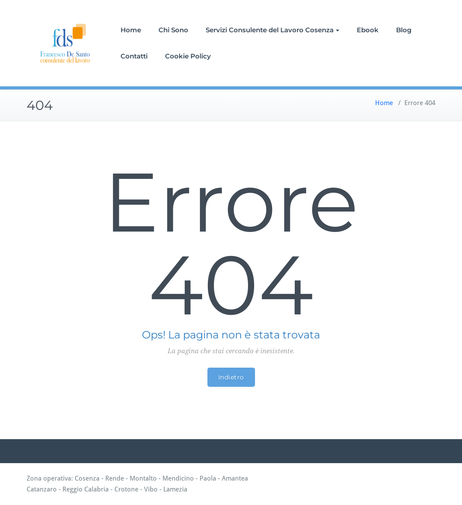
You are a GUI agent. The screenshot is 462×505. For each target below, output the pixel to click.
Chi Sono (173, 30)
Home (131, 30)
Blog (403, 30)
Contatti (134, 56)
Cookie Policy (188, 56)
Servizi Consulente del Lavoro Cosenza (272, 30)
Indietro (231, 377)
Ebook (368, 30)
